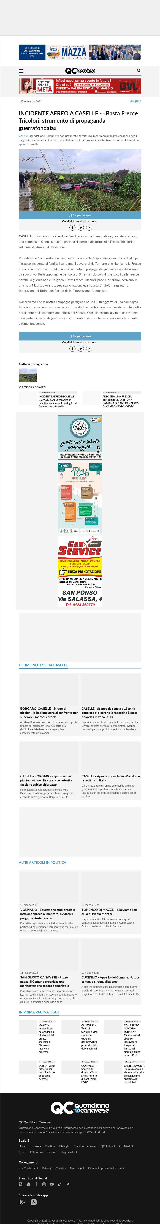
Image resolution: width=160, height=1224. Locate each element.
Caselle (23, 135)
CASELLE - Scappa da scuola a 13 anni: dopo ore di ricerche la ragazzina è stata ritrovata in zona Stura (109, 713)
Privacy (46, 1168)
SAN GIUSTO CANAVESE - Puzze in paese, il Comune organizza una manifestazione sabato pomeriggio (45, 981)
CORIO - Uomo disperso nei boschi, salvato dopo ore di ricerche (47, 1072)
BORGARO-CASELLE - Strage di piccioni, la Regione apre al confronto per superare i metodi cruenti (49, 713)
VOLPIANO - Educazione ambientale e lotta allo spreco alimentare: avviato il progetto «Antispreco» (47, 914)
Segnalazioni (69, 1152)
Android (100, 1132)
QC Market (126, 1146)
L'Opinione (36, 1152)
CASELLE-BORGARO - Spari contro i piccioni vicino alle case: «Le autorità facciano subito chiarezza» (46, 780)
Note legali (77, 1168)
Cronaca (36, 1146)
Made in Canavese (85, 1146)
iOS (89, 1132)
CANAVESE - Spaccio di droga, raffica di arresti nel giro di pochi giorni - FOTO (90, 1074)
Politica (135, 101)
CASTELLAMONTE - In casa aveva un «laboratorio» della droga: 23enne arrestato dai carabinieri (134, 1074)
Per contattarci (28, 1168)
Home (22, 1146)
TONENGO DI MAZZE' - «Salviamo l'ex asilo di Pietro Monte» (109, 912)
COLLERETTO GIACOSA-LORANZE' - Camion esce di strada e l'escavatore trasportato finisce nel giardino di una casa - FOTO (132, 1040)
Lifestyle (64, 1146)
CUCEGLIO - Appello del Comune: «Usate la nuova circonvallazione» (111, 979)
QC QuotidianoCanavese (61, 1220)
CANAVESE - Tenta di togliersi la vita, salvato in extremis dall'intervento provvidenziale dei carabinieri (89, 1037)
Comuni (52, 1152)
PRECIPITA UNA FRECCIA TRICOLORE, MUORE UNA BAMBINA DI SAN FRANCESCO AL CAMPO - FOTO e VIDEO (121, 401)
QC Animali (108, 1146)
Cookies (61, 1168)
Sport (22, 1152)
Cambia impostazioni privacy (106, 1168)
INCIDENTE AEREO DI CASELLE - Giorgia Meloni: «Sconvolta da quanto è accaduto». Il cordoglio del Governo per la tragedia (58, 401)
